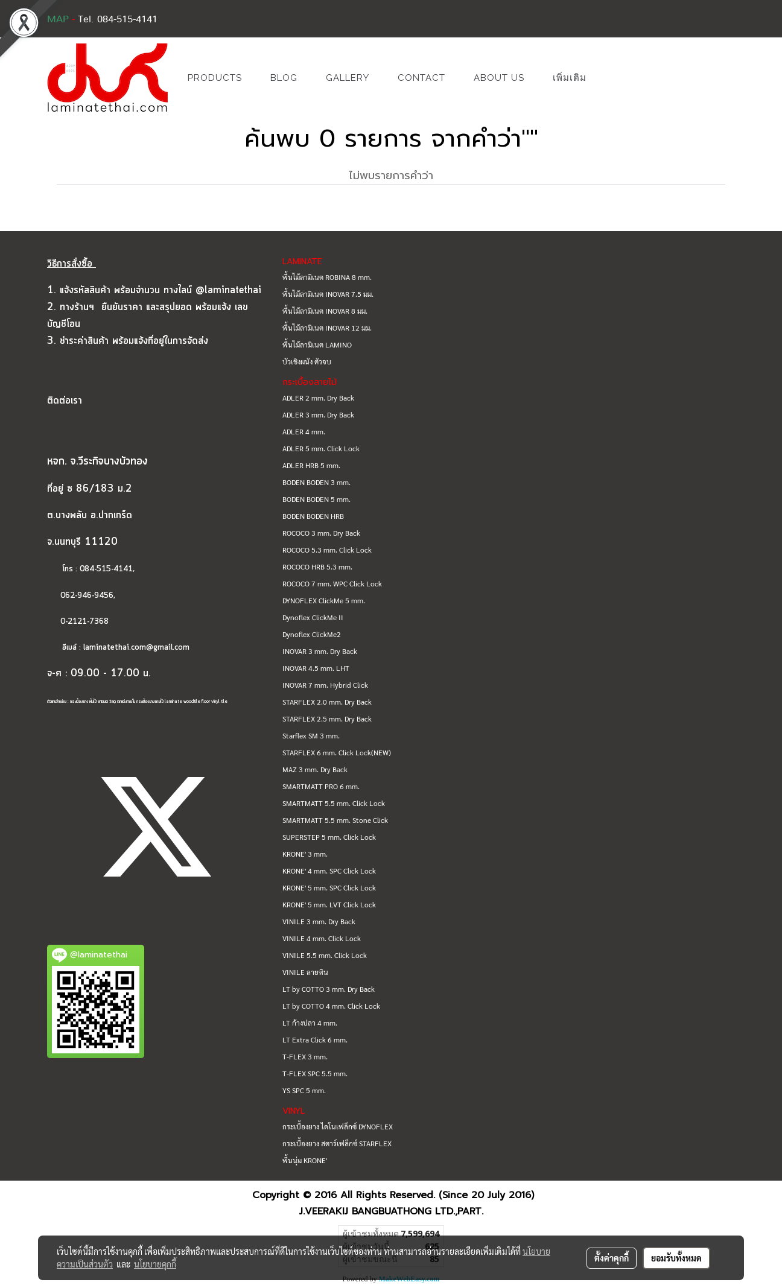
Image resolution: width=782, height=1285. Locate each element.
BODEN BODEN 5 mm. (316, 499)
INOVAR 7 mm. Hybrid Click (325, 685)
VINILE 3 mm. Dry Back (318, 921)
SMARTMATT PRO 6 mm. (321, 786)
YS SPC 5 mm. (304, 1090)
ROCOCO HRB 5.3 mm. (317, 566)
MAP (58, 19)
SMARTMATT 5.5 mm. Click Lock (333, 803)
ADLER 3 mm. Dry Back (318, 414)
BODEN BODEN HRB (313, 516)
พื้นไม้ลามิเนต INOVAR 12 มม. (327, 327)
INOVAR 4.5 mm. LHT (315, 668)
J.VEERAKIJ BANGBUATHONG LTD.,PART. (391, 1211)
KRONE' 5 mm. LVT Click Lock (329, 904)
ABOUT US (499, 77)
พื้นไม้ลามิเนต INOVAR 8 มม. (324, 311)
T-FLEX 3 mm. (305, 1056)
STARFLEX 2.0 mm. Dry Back (327, 701)
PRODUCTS (215, 77)
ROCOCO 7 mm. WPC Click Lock (332, 583)
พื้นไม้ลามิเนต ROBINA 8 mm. (327, 277)
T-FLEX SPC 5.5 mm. (315, 1073)
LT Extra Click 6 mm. (315, 1039)
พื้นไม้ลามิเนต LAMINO (317, 344)
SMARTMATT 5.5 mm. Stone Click (335, 820)
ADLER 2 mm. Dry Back (318, 397)
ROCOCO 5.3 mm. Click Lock (327, 549)
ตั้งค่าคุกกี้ (611, 1257)
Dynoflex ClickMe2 (311, 634)
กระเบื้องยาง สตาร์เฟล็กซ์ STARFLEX (337, 1143)
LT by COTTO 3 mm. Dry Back (328, 989)
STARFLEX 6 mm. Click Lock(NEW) (336, 752)
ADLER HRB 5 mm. (311, 465)
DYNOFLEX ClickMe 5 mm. (323, 600)
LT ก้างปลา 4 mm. (309, 1022)
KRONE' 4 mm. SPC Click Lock (329, 870)
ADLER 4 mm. (303, 431)
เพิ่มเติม (569, 77)
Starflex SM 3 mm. (311, 735)
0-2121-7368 (84, 621)
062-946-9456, (81, 595)
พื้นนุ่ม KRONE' (304, 1160)
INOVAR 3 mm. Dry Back (319, 651)
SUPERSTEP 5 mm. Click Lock (329, 837)
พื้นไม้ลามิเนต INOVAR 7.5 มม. (328, 294)
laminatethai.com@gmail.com (136, 647)
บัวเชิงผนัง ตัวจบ (306, 361)
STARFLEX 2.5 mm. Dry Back (327, 718)
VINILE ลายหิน (305, 972)
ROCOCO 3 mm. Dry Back (321, 533)
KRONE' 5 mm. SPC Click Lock (329, 887)
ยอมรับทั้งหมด (676, 1257)
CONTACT (421, 77)
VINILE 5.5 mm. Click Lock (324, 955)
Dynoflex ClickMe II (312, 617)
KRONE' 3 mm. (305, 853)
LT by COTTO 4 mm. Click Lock (331, 1006)
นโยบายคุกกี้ (155, 1263)
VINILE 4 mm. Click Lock (321, 938)
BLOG (283, 77)
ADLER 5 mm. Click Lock (321, 448)
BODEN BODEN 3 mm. (316, 482)
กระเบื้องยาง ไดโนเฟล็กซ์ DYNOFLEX (337, 1126)
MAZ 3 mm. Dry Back (315, 769)
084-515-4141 (106, 569)
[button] (618, 78)
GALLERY (347, 77)
